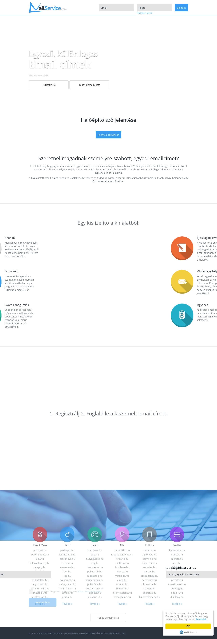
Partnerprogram (112, 633)
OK (188, 626)
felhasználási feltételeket (89, 591)
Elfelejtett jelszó (144, 12)
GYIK (124, 633)
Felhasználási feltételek (91, 633)
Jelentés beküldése (108, 134)
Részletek (201, 619)
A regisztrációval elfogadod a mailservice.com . (68, 591)
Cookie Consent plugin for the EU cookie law (188, 632)
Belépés (181, 7)
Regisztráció (43, 602)
